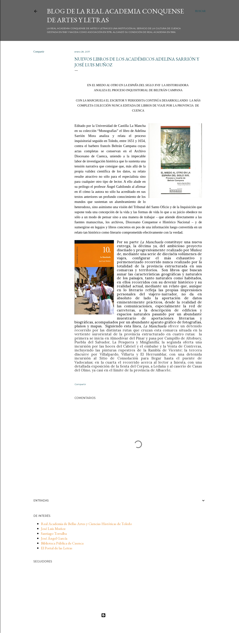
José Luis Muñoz (53, 528)
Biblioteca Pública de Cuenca (62, 543)
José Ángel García (54, 538)
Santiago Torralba (54, 533)
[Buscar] (200, 11)
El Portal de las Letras (56, 548)
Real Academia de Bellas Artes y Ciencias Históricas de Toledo (86, 523)
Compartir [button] (38, 51)
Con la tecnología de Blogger (119, 615)
